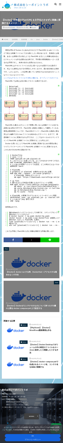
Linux (38, 39)
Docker (34, 27)
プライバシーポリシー (33, 439)
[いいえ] (60, 434)
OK (33, 436)
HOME (6, 39)
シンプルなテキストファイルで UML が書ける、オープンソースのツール (31, 78)
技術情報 (15, 39)
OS (32, 39)
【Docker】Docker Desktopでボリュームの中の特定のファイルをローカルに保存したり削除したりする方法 (43, 348)
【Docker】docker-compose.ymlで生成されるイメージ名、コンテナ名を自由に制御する (43, 364)
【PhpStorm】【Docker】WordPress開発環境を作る (40, 328)
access (31, 416)
